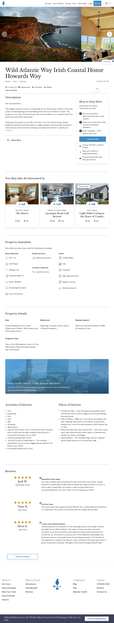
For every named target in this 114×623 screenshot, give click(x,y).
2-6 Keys (11, 87)
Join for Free (92, 139)
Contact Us (102, 592)
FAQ (74, 588)
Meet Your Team (9, 592)
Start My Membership (97, 619)
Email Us (100, 588)
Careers (5, 599)
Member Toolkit (80, 592)
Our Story (6, 584)
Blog (75, 584)
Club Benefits (31, 588)
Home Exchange (9, 588)
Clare (15, 81)
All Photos (106, 62)
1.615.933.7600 (103, 584)
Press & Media (8, 595)
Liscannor (22, 81)
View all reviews (22, 556)
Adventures (30, 584)
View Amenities (11, 90)
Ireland (7, 81)
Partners (29, 592)
